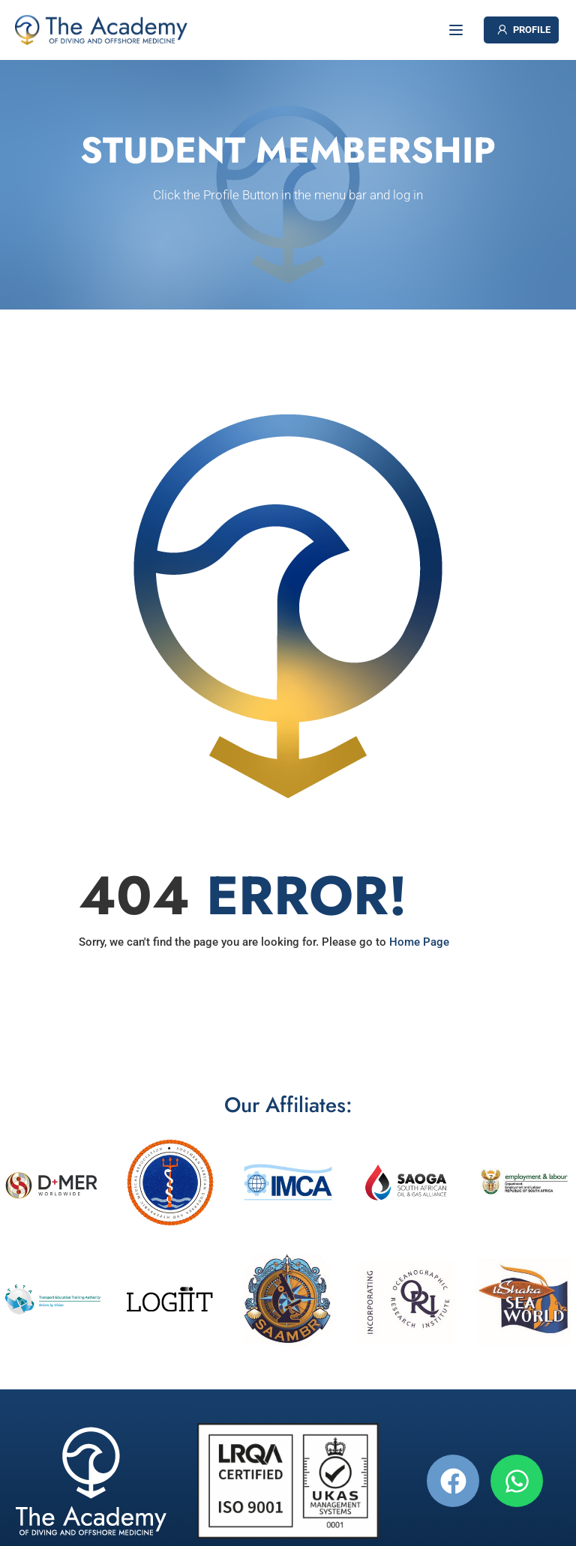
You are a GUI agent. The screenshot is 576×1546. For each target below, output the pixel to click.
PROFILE (522, 29)
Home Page (419, 942)
